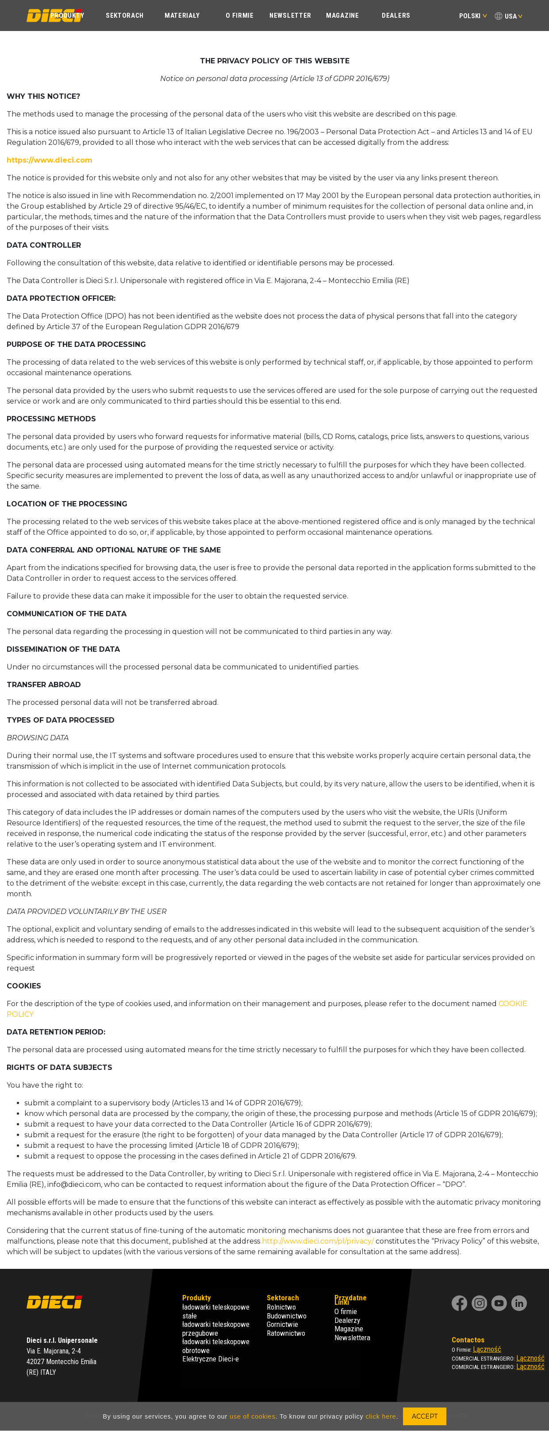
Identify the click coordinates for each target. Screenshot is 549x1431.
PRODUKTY (67, 15)
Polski (473, 16)
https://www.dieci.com (49, 160)
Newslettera (352, 1337)
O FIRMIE (240, 15)
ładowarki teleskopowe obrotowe (216, 1346)
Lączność (487, 1349)
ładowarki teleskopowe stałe (216, 1311)
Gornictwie (282, 1324)
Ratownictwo (286, 1333)
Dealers (396, 15)
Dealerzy (347, 1320)
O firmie (345, 1311)
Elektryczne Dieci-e (210, 1358)
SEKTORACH (125, 15)
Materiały (182, 15)
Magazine (342, 15)
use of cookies (253, 1416)
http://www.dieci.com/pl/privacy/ (318, 1241)
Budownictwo (287, 1315)
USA (511, 16)
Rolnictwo (281, 1307)
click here (380, 1416)
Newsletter (290, 15)
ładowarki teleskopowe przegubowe (216, 1329)
